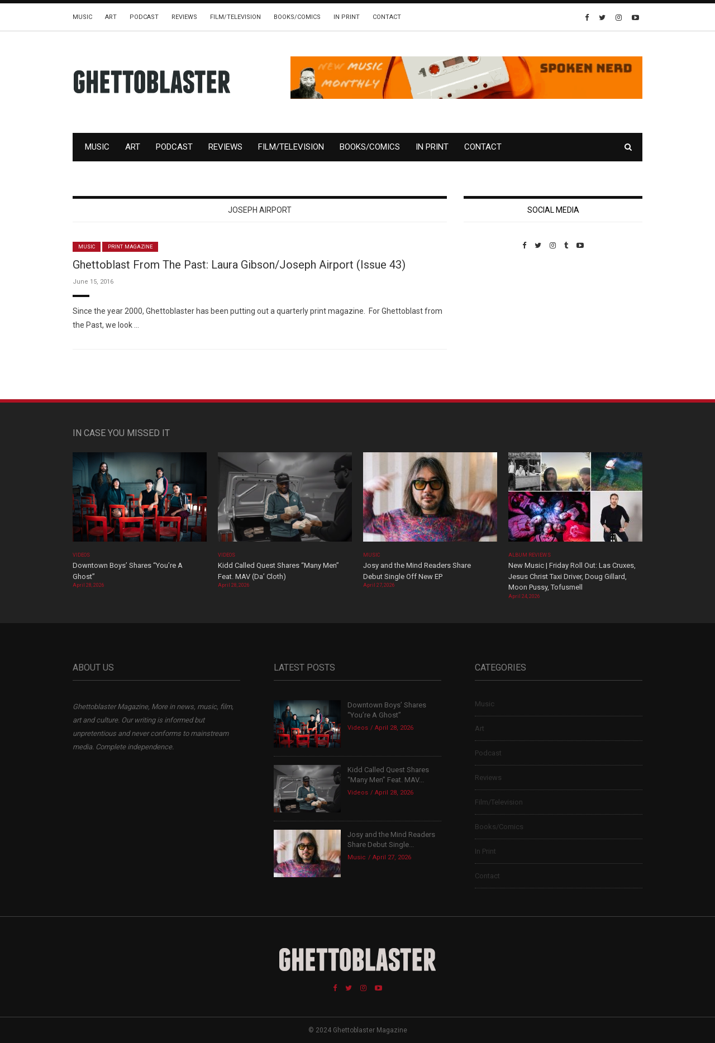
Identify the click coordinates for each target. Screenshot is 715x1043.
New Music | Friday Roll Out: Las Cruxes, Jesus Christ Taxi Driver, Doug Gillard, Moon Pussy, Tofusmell (572, 576)
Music (82, 17)
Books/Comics (297, 17)
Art (111, 17)
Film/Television (235, 17)
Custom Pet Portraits (496, 326)
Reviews (184, 17)
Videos (81, 555)
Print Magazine (130, 247)
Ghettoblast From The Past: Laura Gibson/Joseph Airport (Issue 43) (239, 264)
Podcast (144, 17)
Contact (387, 17)
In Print (346, 17)
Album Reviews (529, 555)
